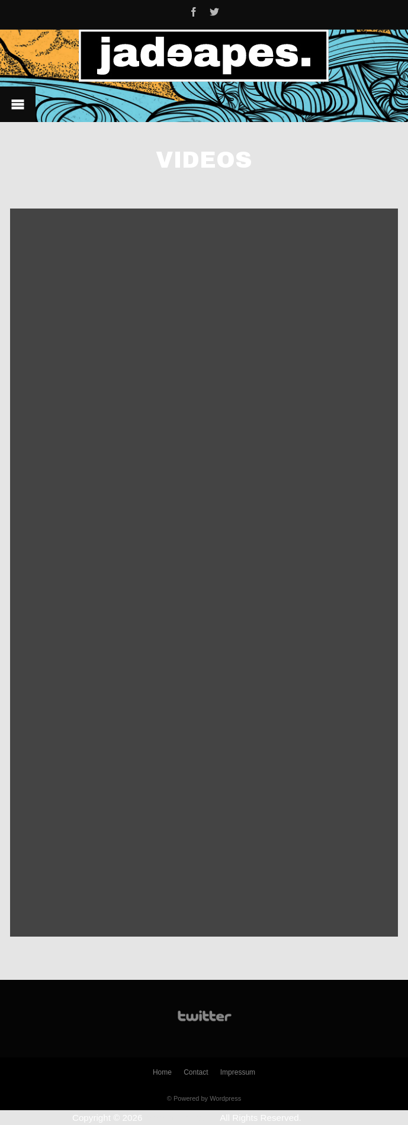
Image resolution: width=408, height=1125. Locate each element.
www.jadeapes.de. (181, 1118)
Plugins (321, 1118)
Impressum (237, 1072)
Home (162, 1072)
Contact (196, 1072)
